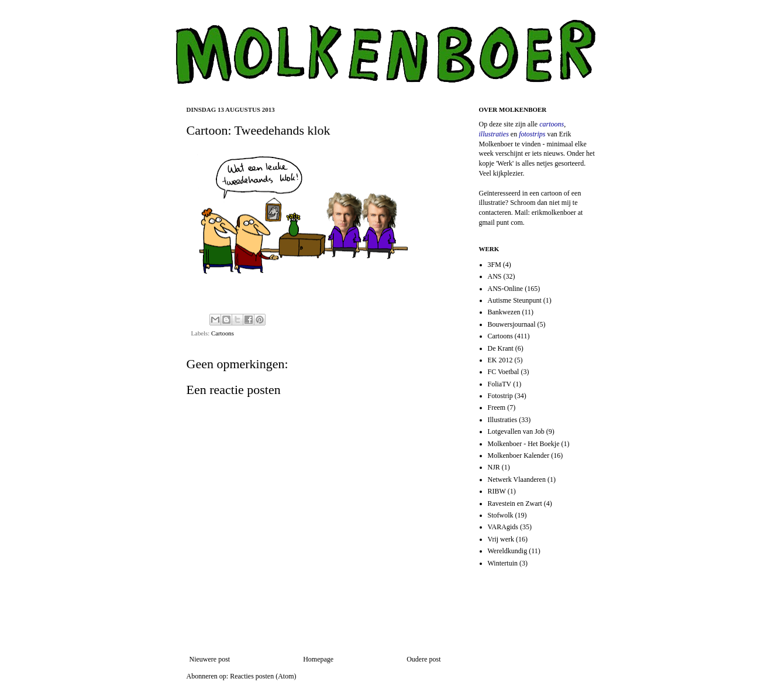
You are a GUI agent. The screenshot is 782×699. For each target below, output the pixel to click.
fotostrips (532, 134)
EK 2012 (500, 360)
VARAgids (503, 527)
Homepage (318, 659)
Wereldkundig (508, 551)
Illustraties (503, 420)
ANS (495, 276)
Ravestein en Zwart (515, 503)
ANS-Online (505, 289)
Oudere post (423, 659)
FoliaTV (500, 384)
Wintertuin (503, 563)
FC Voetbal (503, 372)
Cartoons (222, 333)
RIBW (497, 491)
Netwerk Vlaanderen (517, 479)
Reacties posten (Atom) (263, 676)
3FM (494, 265)
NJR (494, 467)
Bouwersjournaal (512, 324)
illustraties (494, 134)
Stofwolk (501, 515)
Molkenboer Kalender (519, 455)
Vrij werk (501, 539)
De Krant (501, 348)
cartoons (551, 124)
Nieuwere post (210, 659)
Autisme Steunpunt (515, 300)
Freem (497, 407)
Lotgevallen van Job (516, 431)
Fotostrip (500, 396)
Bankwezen (504, 312)
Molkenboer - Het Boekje (524, 444)
